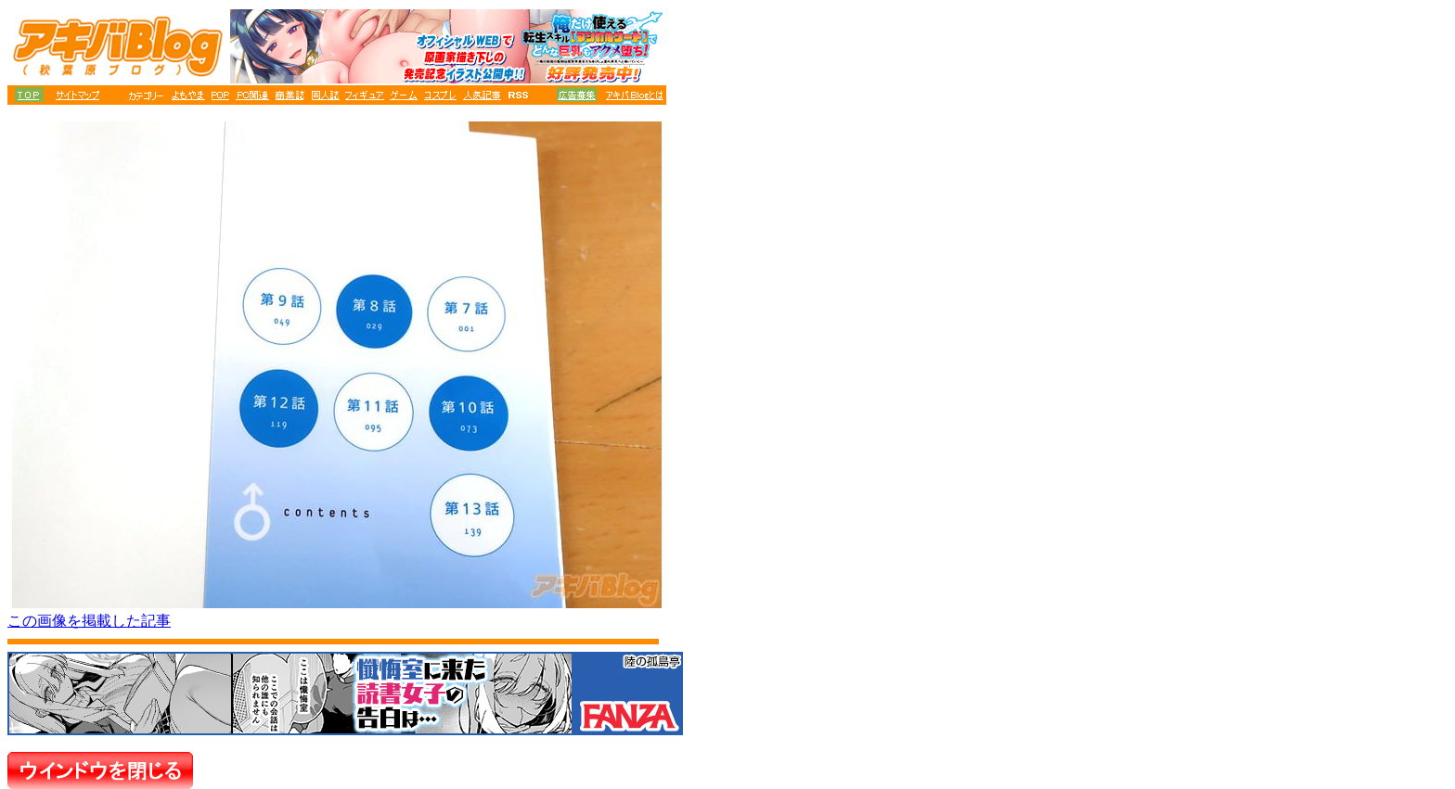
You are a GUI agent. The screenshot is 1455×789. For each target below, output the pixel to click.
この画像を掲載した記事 (89, 621)
